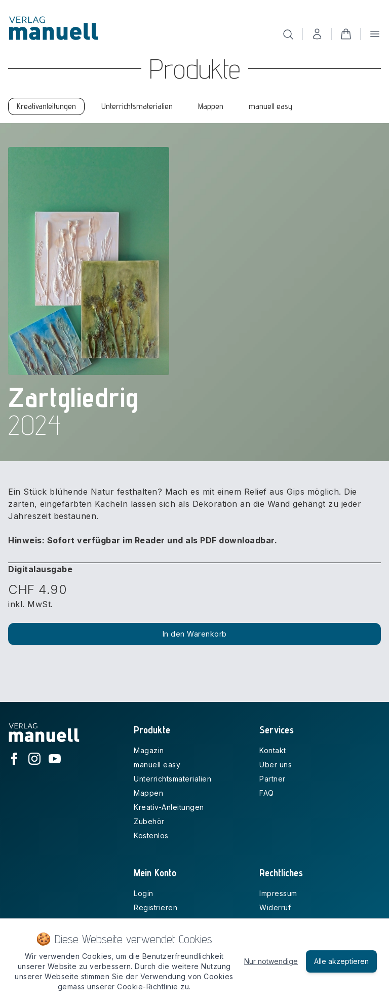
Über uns (275, 764)
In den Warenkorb (195, 633)
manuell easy (157, 764)
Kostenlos (151, 835)
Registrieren (155, 907)
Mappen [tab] (210, 106)
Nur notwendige (271, 961)
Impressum (278, 893)
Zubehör (149, 821)
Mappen (148, 793)
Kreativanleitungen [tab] (46, 106)
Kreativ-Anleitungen (169, 807)
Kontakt (272, 750)
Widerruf (275, 907)
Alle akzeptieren (341, 961)
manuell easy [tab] (270, 106)
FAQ (266, 793)
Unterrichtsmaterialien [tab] (137, 106)
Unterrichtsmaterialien (172, 778)
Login (143, 893)
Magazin (149, 750)
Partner (272, 778)
